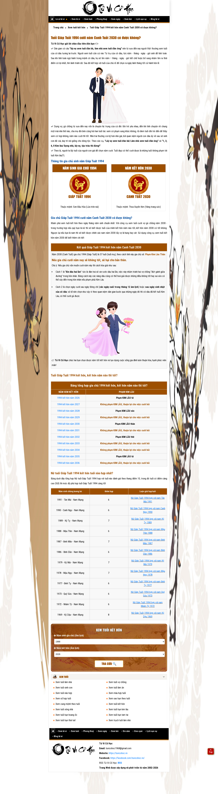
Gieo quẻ (137, 731)
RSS (120, 762)
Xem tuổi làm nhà (64, 682)
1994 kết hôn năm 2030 (68, 423)
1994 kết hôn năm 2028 (68, 410)
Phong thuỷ (101, 19)
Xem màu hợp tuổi (117, 693)
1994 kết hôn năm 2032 (68, 436)
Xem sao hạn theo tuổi (119, 698)
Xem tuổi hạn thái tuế (66, 720)
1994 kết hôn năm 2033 (68, 443)
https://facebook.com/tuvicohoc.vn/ (128, 758)
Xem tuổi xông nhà (64, 709)
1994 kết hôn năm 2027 (68, 404)
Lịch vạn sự (140, 19)
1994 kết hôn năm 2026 (68, 397)
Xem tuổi (87, 19)
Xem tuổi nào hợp (64, 693)
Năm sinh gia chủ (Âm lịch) (69, 635)
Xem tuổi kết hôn (117, 704)
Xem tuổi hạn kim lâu (118, 709)
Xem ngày (114, 19)
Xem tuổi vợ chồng (117, 682)
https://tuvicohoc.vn (118, 753)
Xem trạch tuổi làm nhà (119, 720)
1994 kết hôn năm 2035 (68, 456)
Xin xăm (125, 731)
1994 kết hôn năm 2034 (68, 449)
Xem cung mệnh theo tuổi (68, 704)
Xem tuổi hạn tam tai (118, 714)
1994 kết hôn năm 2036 (68, 463)
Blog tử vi (154, 19)
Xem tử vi (75, 19)
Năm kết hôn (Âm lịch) (66, 648)
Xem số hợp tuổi (63, 698)
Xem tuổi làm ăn (116, 687)
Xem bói (127, 19)
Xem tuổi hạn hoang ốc (66, 714)
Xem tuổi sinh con (64, 687)
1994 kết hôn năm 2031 (68, 430)
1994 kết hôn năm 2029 (68, 417)
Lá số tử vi (61, 19)
